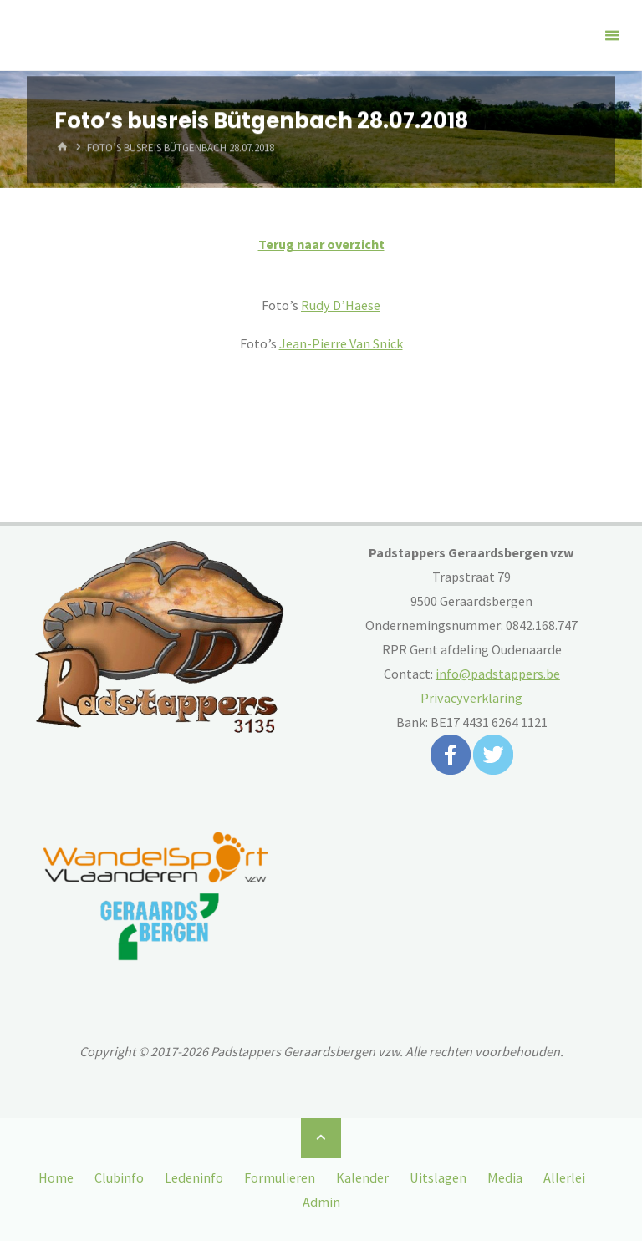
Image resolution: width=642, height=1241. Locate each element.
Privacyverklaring (471, 697)
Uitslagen (438, 1177)
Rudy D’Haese (340, 305)
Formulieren (279, 1177)
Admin (321, 1201)
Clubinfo (119, 1177)
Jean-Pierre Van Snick (341, 343)
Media (504, 1177)
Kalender (362, 1177)
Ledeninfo (194, 1177)
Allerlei (564, 1177)
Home (56, 1177)
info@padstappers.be (498, 673)
